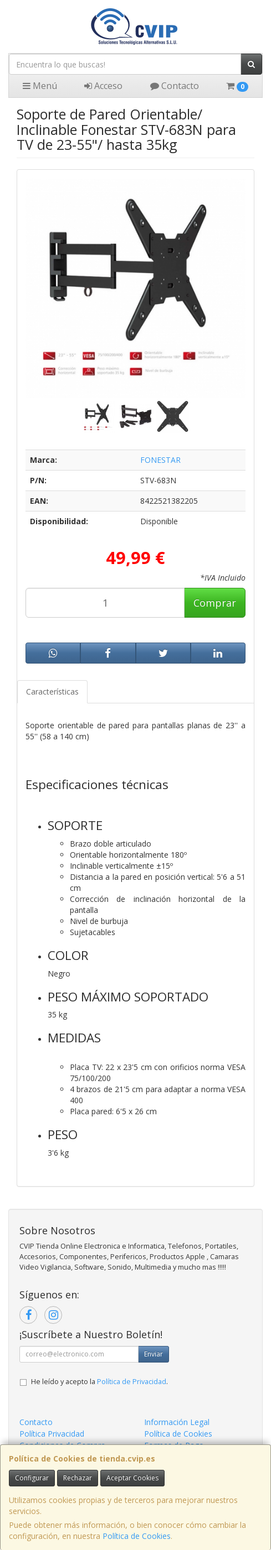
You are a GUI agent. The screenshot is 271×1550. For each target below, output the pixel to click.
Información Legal (176, 1422)
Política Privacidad (51, 1433)
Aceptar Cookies (132, 1478)
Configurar (32, 1478)
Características (52, 691)
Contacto (174, 86)
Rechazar (77, 1478)
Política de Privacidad (131, 1381)
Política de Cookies (137, 1536)
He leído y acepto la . (99, 1381)
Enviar (153, 1354)
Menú (40, 86)
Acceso (103, 86)
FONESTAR (160, 460)
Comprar (214, 602)
